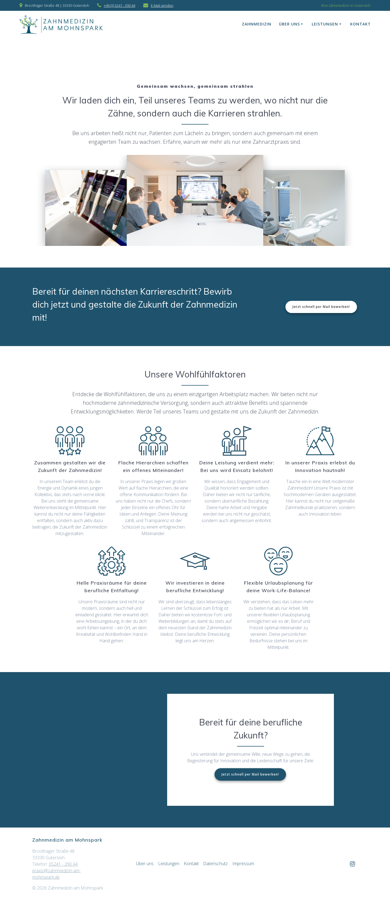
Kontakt (360, 24)
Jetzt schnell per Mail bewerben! (321, 306)
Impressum (243, 864)
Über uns (289, 24)
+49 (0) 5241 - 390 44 (119, 5)
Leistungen (325, 24)
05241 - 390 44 (63, 864)
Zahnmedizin (256, 24)
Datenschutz (215, 864)
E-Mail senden (162, 5)
